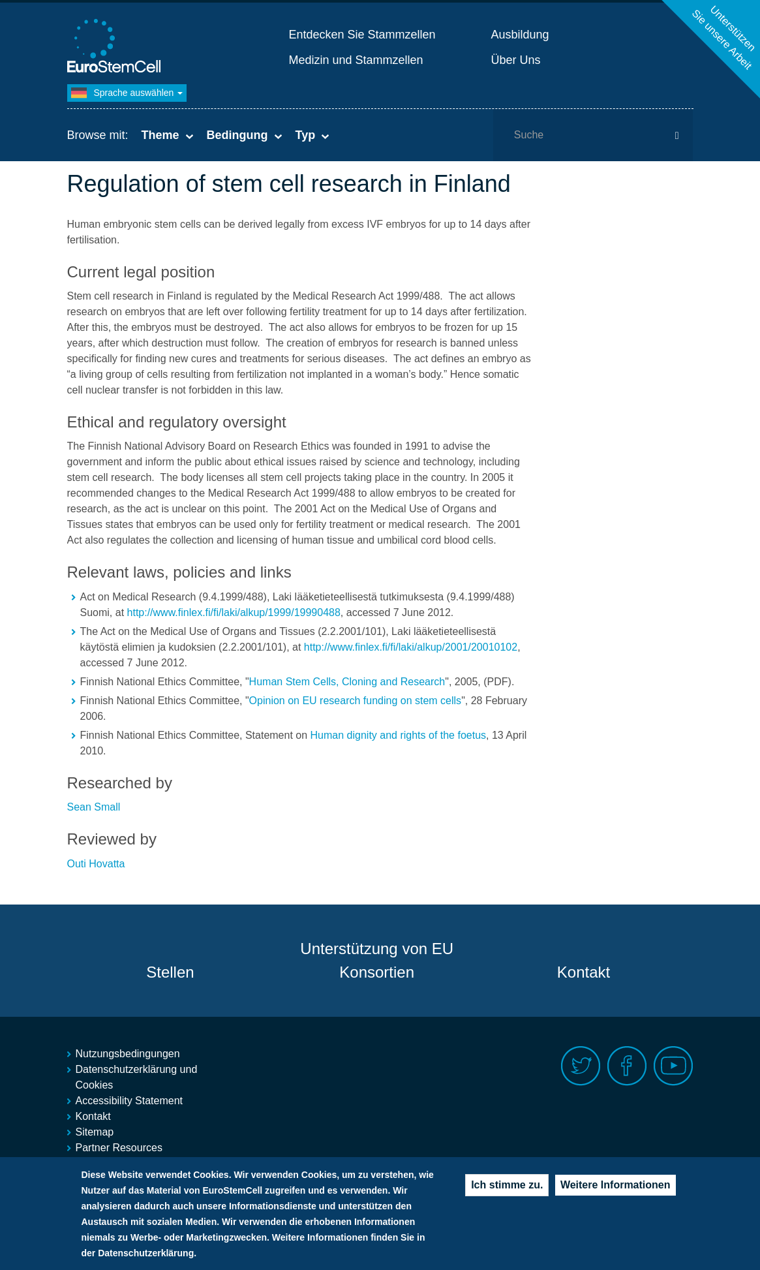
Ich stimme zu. (507, 1194)
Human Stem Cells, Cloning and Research (347, 681)
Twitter (581, 1066)
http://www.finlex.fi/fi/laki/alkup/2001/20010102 (410, 647)
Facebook (627, 1066)
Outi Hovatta (96, 863)
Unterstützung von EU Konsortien (376, 960)
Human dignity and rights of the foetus (399, 735)
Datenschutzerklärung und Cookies (137, 1077)
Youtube (673, 1066)
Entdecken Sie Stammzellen (362, 34)
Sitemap (95, 1132)
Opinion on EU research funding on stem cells (355, 700)
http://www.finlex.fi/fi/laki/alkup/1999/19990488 (234, 612)
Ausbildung (520, 34)
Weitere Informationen (615, 1194)
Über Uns (516, 60)
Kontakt (583, 972)
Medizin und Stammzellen (356, 60)
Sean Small (94, 807)
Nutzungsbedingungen (128, 1053)
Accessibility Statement (129, 1100)
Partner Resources (119, 1147)
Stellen (170, 972)
